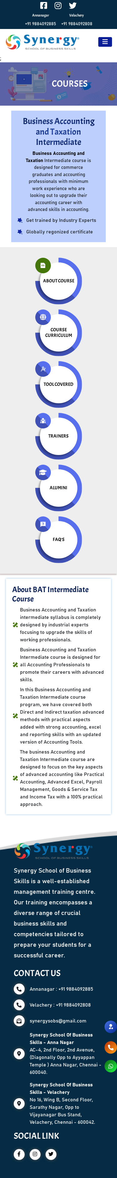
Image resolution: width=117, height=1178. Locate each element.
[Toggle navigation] (105, 42)
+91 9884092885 (40, 24)
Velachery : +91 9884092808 (60, 1005)
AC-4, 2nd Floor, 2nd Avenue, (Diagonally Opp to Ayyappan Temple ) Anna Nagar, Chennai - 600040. (65, 1053)
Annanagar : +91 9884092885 (61, 989)
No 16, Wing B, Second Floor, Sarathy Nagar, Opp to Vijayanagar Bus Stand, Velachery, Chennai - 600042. (62, 1103)
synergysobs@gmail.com (58, 1020)
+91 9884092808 (76, 24)
